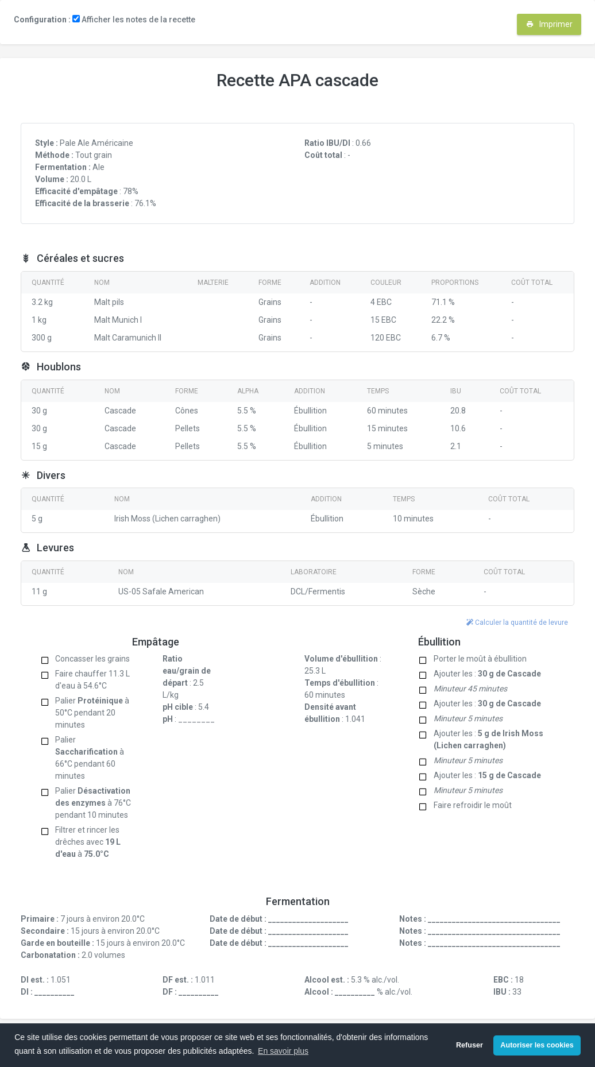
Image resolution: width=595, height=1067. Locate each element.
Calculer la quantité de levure (517, 622)
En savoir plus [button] (283, 1051)
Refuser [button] (469, 1045)
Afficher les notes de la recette (133, 19)
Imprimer (549, 24)
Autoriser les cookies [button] (536, 1045)
